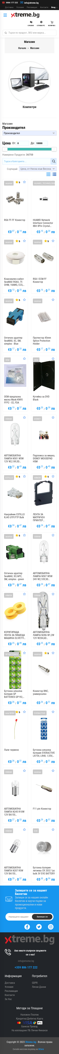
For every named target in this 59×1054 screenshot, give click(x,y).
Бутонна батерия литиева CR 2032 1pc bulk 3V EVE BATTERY (44, 870)
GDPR (35, 982)
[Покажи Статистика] (17, 182)
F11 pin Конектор (42, 808)
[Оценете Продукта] (24, 182)
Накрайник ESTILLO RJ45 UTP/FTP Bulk (14, 516)
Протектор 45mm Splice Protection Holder (42, 340)
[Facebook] (27, 926)
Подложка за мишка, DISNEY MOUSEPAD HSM (44, 458)
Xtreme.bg (30, 1041)
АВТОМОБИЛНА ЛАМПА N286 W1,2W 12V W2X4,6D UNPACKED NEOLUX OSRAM (43, 635)
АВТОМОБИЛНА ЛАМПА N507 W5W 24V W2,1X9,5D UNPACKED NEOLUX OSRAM (43, 576)
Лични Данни (39, 986)
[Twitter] (39, 926)
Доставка (9, 7)
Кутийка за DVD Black (41, 398)
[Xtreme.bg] (25, 15)
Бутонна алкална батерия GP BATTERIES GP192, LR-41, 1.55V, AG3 (13, 694)
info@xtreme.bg (31, 3)
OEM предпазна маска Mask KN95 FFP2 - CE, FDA (13, 399)
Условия (20, 7)
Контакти (44, 7)
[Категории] (6, 15)
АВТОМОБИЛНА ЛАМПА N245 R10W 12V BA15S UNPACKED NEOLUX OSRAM (14, 811)
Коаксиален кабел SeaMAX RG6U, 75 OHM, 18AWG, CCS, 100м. (14, 281)
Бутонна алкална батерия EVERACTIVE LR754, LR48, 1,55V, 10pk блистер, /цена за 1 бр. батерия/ (44, 752)
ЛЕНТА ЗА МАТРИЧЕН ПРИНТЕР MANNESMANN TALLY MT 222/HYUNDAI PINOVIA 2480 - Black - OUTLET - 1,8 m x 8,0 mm (44, 517)
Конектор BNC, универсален (40, 692)
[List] (54, 174)
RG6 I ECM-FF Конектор (40, 280)
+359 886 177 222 (26, 967)
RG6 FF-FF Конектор (14, 220)
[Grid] (48, 174)
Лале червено (11, 749)
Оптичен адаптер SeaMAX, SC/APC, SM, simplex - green (14, 576)
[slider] (5, 149)
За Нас (8, 999)
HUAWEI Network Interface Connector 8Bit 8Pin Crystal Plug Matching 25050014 (43, 223)
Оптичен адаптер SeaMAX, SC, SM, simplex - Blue (13, 340)
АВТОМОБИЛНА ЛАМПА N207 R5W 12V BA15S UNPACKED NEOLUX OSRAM (14, 870)
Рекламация (32, 7)
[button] (29, 133)
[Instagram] (50, 926)
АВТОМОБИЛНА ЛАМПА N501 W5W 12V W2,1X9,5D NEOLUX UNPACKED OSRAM (14, 458)
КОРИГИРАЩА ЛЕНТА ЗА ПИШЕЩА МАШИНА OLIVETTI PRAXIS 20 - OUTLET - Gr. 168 (15, 635)
